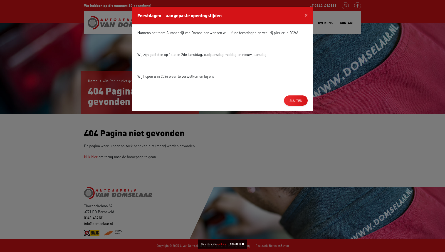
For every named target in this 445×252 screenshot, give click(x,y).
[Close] (306, 14)
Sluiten (295, 100)
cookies (221, 244)
